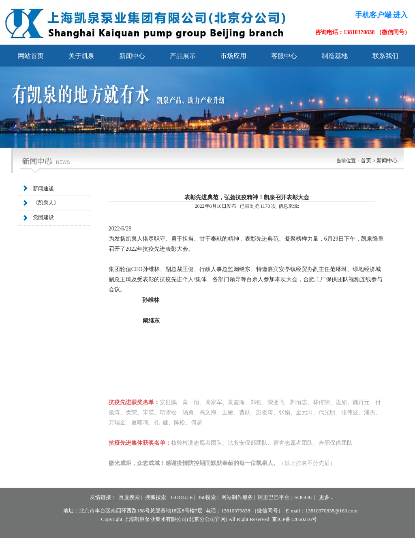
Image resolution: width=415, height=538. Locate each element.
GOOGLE (182, 497)
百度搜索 (129, 497)
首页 (366, 160)
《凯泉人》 (46, 203)
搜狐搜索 (155, 497)
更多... (326, 497)
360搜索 (207, 497)
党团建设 (43, 218)
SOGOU (303, 497)
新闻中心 (387, 160)
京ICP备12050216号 (294, 519)
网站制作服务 (237, 497)
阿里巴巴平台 (273, 497)
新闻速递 (43, 188)
